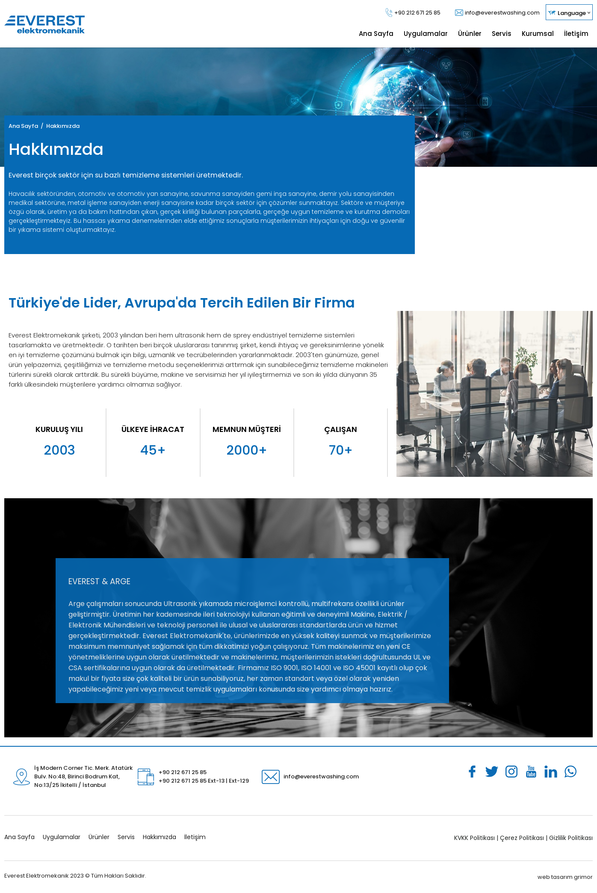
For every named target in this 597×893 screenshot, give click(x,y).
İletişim (195, 837)
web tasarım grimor (565, 877)
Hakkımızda (159, 837)
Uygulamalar (61, 837)
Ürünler (99, 837)
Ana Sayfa (23, 126)
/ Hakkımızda (59, 126)
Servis (126, 837)
